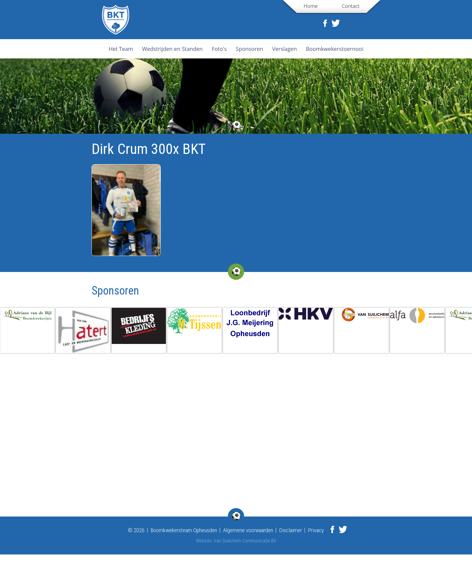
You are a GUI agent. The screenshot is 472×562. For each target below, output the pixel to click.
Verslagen (284, 48)
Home (311, 5)
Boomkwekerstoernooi (334, 48)
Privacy (316, 530)
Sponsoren (249, 48)
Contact (350, 5)
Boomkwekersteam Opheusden (184, 530)
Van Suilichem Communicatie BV (245, 541)
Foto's (219, 48)
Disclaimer (290, 530)
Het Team (121, 48)
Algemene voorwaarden (248, 530)
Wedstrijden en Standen (172, 48)
